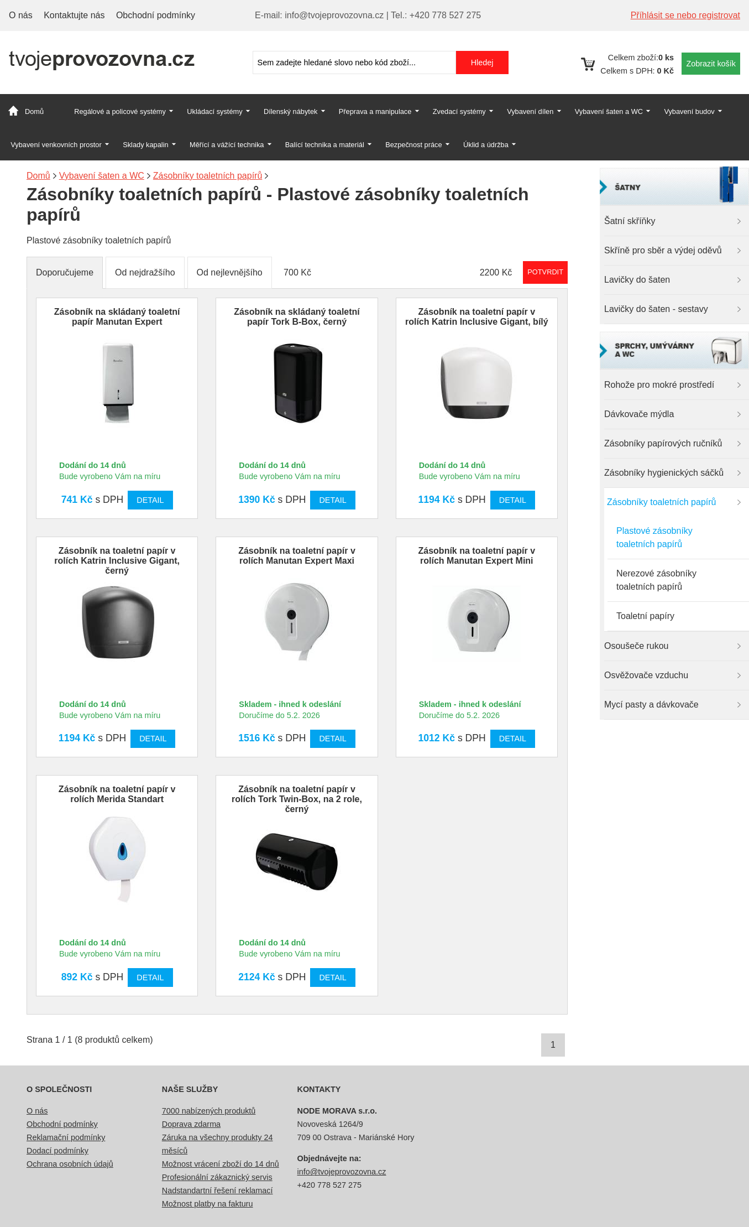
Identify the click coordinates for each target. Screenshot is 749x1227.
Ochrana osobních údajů (70, 1164)
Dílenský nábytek (290, 111)
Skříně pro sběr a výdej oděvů (663, 250)
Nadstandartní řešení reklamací (217, 1190)
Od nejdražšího (145, 272)
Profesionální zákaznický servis (217, 1177)
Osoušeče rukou (636, 646)
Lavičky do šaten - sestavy (656, 309)
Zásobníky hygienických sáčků (664, 472)
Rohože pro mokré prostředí (659, 384)
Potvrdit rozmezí (545, 272)
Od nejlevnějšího (230, 272)
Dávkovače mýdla (639, 414)
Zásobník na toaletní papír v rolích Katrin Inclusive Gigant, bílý (476, 316)
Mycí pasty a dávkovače (651, 704)
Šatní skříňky (629, 221)
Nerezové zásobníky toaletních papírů (656, 580)
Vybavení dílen (530, 111)
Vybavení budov (689, 111)
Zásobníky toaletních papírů (661, 502)
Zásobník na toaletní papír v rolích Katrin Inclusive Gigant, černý (117, 560)
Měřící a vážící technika (227, 145)
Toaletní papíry (645, 616)
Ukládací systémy (214, 111)
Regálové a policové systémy (120, 111)
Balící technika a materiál (324, 145)
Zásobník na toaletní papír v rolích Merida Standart (117, 794)
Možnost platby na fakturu (207, 1203)
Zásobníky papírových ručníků (663, 443)
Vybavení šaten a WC (609, 111)
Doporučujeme (64, 272)
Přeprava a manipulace (375, 111)
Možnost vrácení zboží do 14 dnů (220, 1164)
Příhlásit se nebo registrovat (685, 15)
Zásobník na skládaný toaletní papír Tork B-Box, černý (297, 316)
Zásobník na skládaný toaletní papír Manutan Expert (117, 316)
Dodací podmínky (57, 1150)
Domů (34, 111)
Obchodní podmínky (155, 15)
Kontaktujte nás (74, 15)
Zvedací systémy (459, 111)
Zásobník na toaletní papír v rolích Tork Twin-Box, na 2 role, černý (297, 799)
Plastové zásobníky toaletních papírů (654, 537)
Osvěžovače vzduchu (646, 675)
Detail (150, 500)
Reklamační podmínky (66, 1137)
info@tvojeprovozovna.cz (341, 1171)
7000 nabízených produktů (209, 1110)
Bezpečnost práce (413, 145)
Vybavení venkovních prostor (56, 145)
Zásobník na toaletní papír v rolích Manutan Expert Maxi (296, 555)
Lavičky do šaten (637, 279)
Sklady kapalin (146, 145)
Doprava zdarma (191, 1124)
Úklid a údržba (486, 145)
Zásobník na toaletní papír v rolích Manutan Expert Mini (477, 555)
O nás (21, 15)
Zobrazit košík (711, 63)
